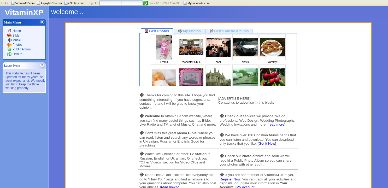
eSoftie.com (76, 3)
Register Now (230, 179)
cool (218, 61)
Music (17, 40)
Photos (17, 44)
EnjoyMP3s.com (51, 3)
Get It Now (267, 143)
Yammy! (273, 61)
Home (17, 31)
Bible (16, 35)
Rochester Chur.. (191, 61)
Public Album (22, 49)
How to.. (18, 54)
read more (276, 124)
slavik (245, 61)
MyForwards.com (198, 3)
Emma (164, 61)
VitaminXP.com (25, 3)
